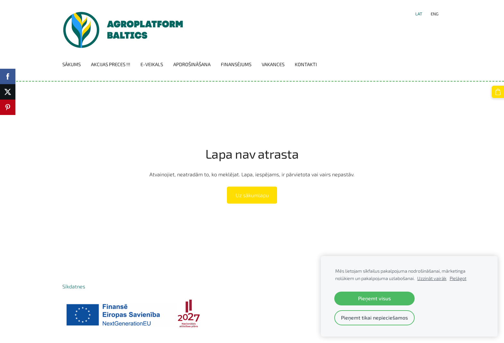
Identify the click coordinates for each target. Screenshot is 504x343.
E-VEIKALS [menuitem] (151, 64)
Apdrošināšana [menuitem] (192, 64)
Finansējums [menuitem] (236, 64)
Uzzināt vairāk (431, 278)
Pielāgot (458, 278)
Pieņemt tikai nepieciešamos (374, 317)
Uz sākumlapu (252, 195)
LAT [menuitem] (418, 13)
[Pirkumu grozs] (498, 92)
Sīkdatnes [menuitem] (73, 286)
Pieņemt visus (374, 298)
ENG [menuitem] (434, 13)
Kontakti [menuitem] (306, 64)
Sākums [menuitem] (71, 64)
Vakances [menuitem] (273, 64)
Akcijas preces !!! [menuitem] (110, 64)
